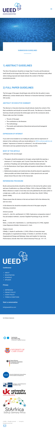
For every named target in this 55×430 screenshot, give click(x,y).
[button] (51, 9)
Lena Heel (10, 423)
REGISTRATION (9, 275)
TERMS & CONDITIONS (12, 297)
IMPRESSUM (9, 290)
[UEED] (12, 9)
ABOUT (7, 272)
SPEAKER (8, 280)
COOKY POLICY (10, 294)
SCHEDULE (8, 277)
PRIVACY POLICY (10, 292)
